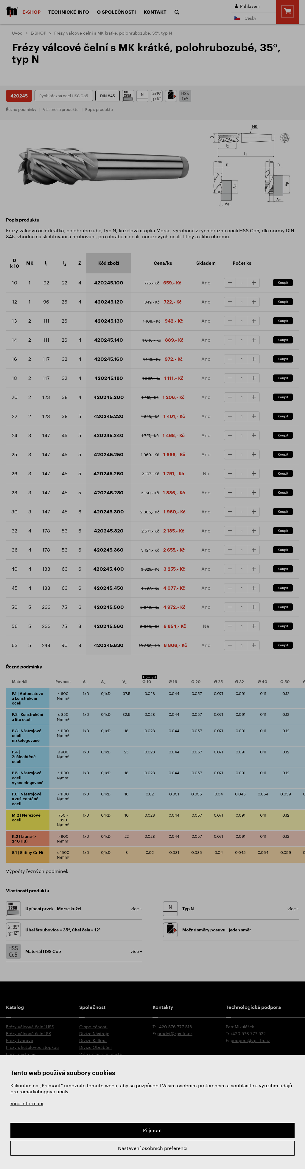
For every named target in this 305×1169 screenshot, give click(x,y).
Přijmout (152, 1130)
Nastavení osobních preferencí (152, 1148)
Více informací (26, 1103)
